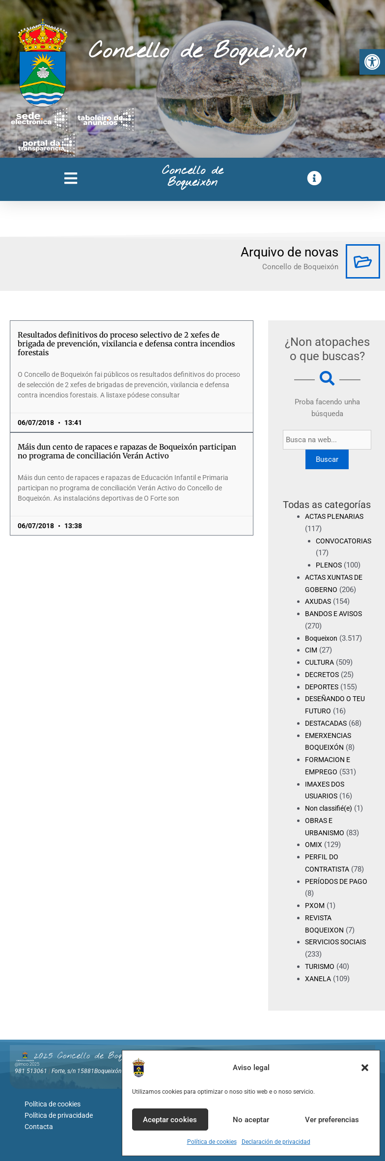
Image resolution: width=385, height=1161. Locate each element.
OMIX (314, 844)
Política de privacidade (59, 1114)
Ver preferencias (332, 1119)
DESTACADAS (328, 723)
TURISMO (320, 966)
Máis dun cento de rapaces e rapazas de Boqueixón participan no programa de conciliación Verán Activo (127, 451)
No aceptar (251, 1119)
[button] (372, 62)
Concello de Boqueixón (197, 51)
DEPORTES (323, 686)
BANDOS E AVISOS (336, 613)
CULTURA (320, 662)
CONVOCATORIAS (345, 541)
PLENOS (329, 565)
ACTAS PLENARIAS (337, 516)
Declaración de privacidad (276, 1141)
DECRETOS (323, 674)
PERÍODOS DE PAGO (338, 881)
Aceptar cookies (170, 1119)
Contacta (39, 1124)
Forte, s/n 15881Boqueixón (86, 1071)
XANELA (319, 978)
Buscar (329, 459)
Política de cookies (212, 1141)
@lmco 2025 (27, 1064)
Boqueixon (322, 638)
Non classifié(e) (331, 808)
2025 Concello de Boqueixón (90, 1056)
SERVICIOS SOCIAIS (338, 941)
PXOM (315, 905)
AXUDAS (319, 601)
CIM (311, 650)
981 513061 (31, 1071)
